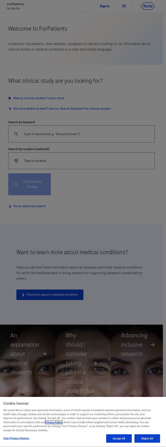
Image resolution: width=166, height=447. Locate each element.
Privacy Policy (53, 423)
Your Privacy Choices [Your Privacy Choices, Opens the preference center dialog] (16, 439)
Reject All (147, 439)
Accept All (119, 439)
